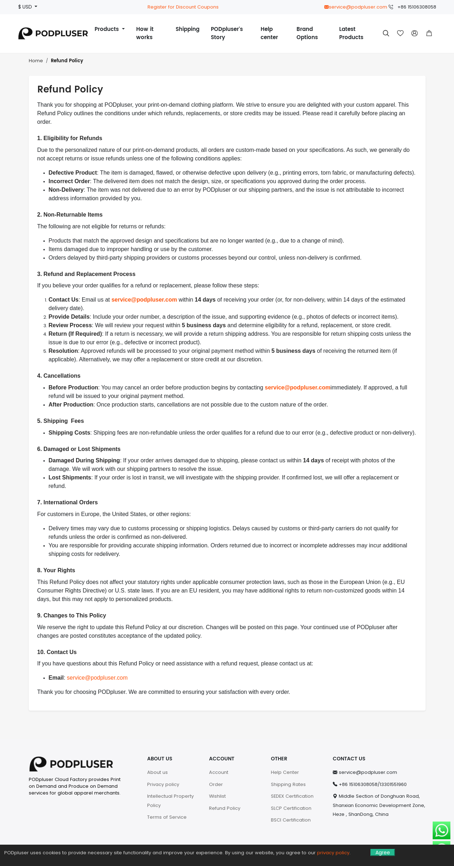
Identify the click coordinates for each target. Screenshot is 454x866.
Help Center (285, 772)
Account (218, 772)
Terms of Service (167, 817)
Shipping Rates (288, 784)
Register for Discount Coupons (183, 7)
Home (36, 61)
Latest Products (351, 33)
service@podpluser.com (355, 7)
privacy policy (333, 853)
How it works (145, 33)
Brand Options (307, 33)
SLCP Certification (291, 808)
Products (108, 29)
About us (157, 772)
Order (216, 784)
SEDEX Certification (292, 796)
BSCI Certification (291, 820)
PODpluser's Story (227, 33)
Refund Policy (67, 61)
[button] (429, 33)
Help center (269, 33)
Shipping (187, 29)
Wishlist (217, 796)
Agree (382, 852)
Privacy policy (163, 784)
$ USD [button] (25, 7)
